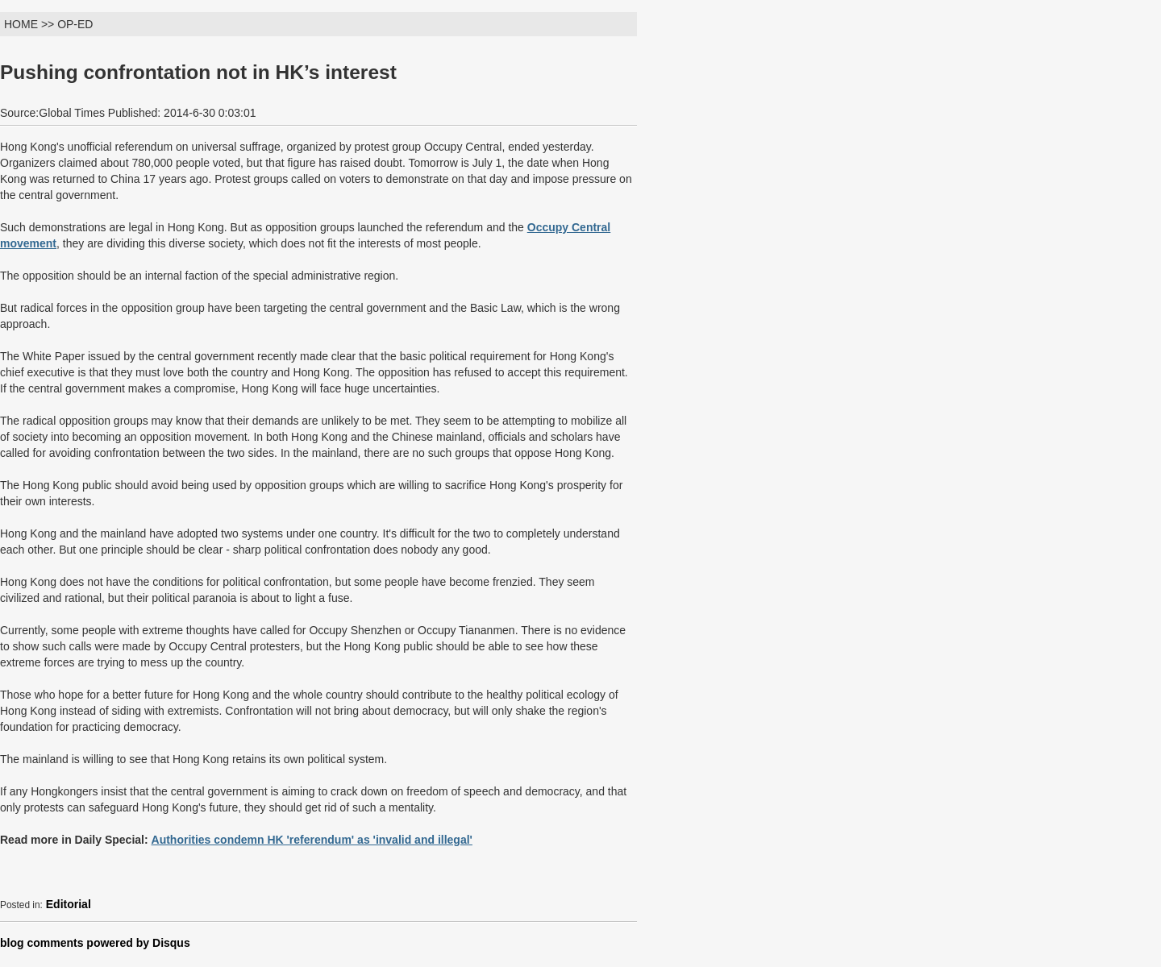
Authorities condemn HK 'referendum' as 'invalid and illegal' (312, 839)
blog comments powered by (95, 942)
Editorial (68, 904)
